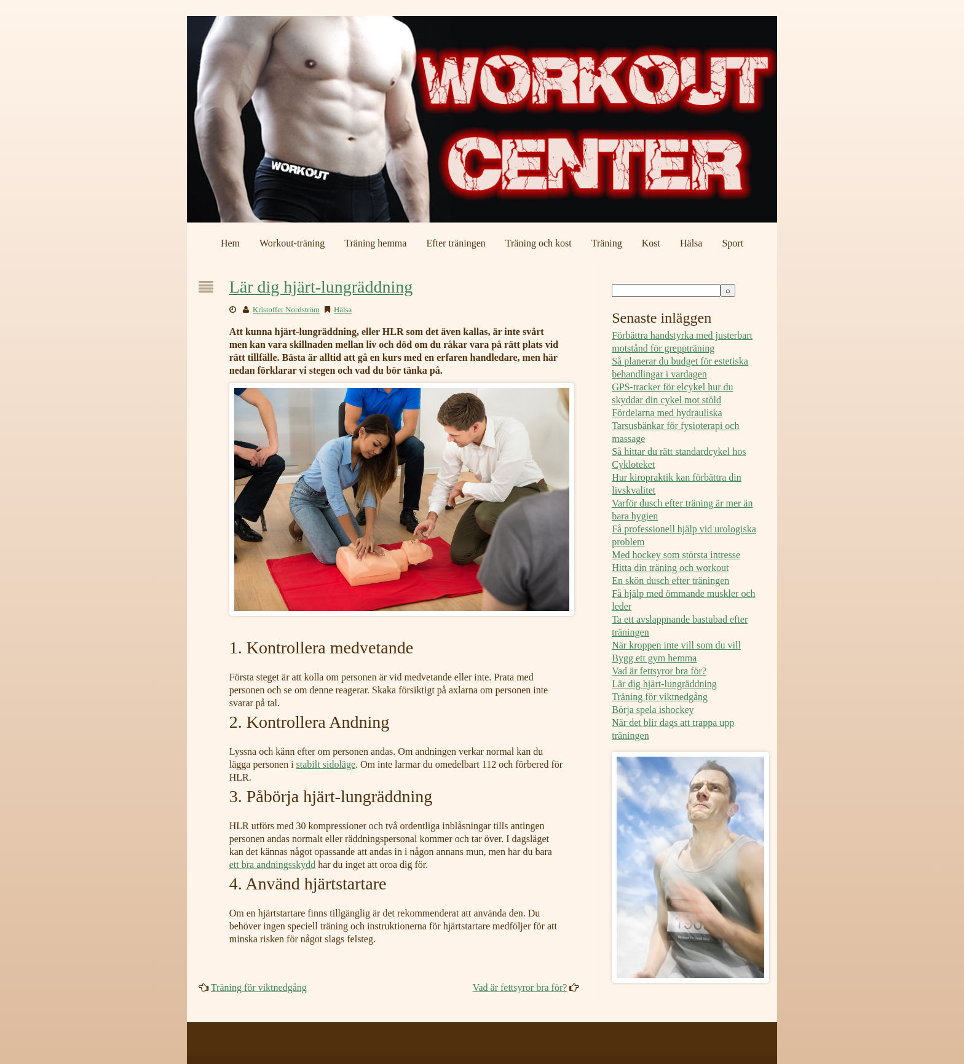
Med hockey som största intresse (676, 555)
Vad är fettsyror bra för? (520, 987)
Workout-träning (292, 243)
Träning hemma (375, 243)
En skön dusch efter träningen (670, 580)
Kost (651, 243)
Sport (732, 243)
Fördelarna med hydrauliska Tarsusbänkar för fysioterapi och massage (675, 426)
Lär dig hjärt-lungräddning (321, 286)
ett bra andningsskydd (272, 864)
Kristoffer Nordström (286, 309)
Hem (230, 243)
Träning (606, 243)
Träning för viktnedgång (259, 987)
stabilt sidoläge (325, 764)
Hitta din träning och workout (670, 567)
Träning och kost (538, 243)
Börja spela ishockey (652, 709)
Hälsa (691, 243)
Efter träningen (455, 243)
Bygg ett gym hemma (654, 658)
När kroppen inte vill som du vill (676, 645)
